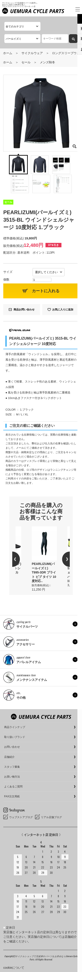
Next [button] (62, 559)
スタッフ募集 (12, 766)
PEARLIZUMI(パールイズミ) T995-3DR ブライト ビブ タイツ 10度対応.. (44, 572)
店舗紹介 (9, 756)
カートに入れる (45, 291)
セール (26, 62)
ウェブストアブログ (21, 817)
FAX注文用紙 (12, 796)
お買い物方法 (12, 776)
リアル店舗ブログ (51, 817)
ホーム (7, 53)
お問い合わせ (12, 746)
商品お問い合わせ (24, 309)
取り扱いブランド (14, 737)
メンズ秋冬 (47, 62)
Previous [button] (20, 559)
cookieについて (13, 967)
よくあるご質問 (13, 786)
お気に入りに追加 (62, 309)
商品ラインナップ (14, 727)
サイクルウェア (32, 53)
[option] (44, 559)
